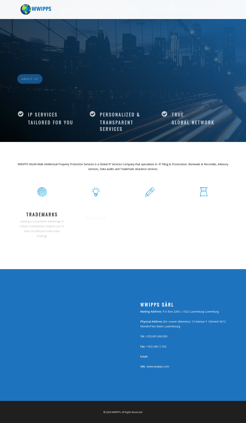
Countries (182, 9)
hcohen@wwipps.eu (161, 356)
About (200, 9)
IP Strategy (157, 10)
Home (67, 9)
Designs (133, 10)
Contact (216, 9)
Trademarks (88, 10)
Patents (112, 10)
